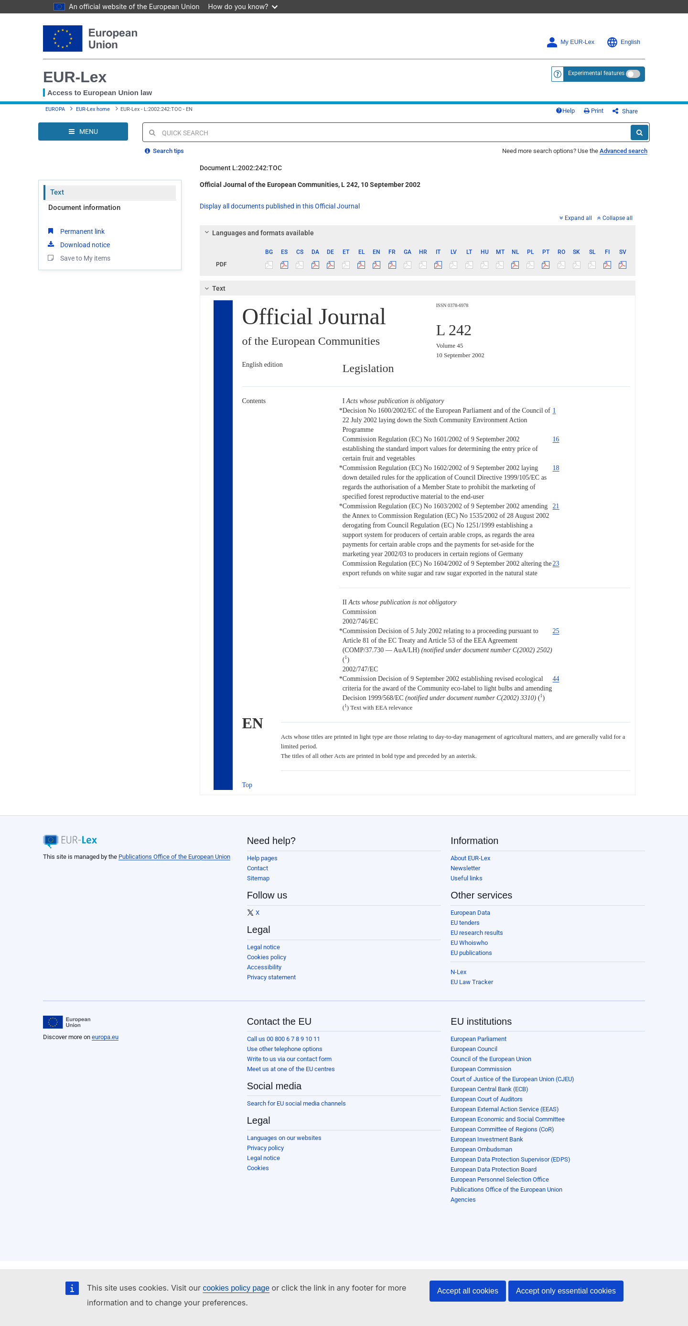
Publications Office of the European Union (174, 856)
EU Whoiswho (469, 942)
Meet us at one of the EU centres (291, 1069)
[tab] (417, 233)
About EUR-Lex (470, 858)
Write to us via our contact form (289, 1059)
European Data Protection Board (494, 1169)
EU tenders (465, 922)
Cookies (258, 1168)
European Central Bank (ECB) (489, 1089)
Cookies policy (266, 957)
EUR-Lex (75, 77)
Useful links (467, 878)
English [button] (623, 42)
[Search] (639, 132)
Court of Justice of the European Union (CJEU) (512, 1079)
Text (57, 192)
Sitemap (258, 878)
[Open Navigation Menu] (83, 131)
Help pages (262, 858)
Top (247, 785)
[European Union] (66, 1022)
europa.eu (105, 1037)
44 (556, 678)
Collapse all (615, 218)
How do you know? (243, 6)
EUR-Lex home (93, 109)
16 (556, 439)
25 (556, 631)
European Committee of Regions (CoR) (502, 1129)
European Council (474, 1048)
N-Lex (458, 971)
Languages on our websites (284, 1137)
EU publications (471, 952)
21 (556, 506)
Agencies (463, 1199)
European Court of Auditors (487, 1099)
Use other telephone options (284, 1048)
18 (556, 467)
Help (565, 110)
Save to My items (78, 258)
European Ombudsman (481, 1149)
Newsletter (465, 868)
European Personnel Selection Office (500, 1179)
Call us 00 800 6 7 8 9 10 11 (283, 1038)
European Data (470, 912)
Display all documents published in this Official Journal (280, 206)
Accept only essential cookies (566, 1291)
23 (556, 563)
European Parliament (478, 1038)
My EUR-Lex (570, 42)
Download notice (78, 244)
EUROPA (55, 109)
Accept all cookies (467, 1291)
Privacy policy (265, 1147)
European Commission (481, 1069)
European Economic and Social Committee (508, 1119)
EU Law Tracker (472, 982)
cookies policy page (236, 1288)
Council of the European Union (491, 1059)
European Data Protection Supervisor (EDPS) (510, 1159)
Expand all (575, 218)
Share (625, 111)
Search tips (164, 150)
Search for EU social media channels (296, 1103)
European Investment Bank (487, 1139)
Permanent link (75, 231)
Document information (84, 207)
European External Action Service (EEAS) (505, 1109)
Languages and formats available (257, 233)
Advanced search (623, 150)
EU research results (477, 932)
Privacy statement (271, 977)
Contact (257, 868)
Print (593, 110)
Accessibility (264, 967)
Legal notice (263, 947)
